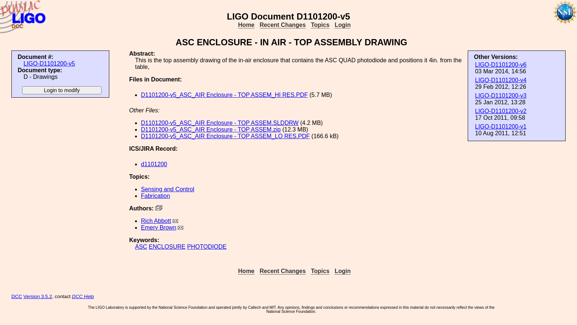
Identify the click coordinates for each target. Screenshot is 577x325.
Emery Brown (158, 227)
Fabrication (155, 196)
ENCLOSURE (167, 247)
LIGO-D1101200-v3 (501, 95)
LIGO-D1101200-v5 (49, 63)
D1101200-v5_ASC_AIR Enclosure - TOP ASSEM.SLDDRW (219, 123)
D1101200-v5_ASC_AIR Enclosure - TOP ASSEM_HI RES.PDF (224, 95)
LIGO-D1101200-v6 (501, 65)
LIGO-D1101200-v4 (501, 80)
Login (342, 25)
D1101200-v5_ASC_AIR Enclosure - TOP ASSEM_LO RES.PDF (225, 136)
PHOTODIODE (206, 247)
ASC (141, 247)
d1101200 (154, 164)
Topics (320, 25)
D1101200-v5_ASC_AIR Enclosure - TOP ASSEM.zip (211, 129)
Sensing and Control (167, 189)
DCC (16, 296)
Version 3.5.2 (38, 296)
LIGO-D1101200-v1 (501, 126)
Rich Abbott (156, 221)
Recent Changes (283, 25)
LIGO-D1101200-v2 (501, 111)
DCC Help (83, 296)
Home (246, 25)
